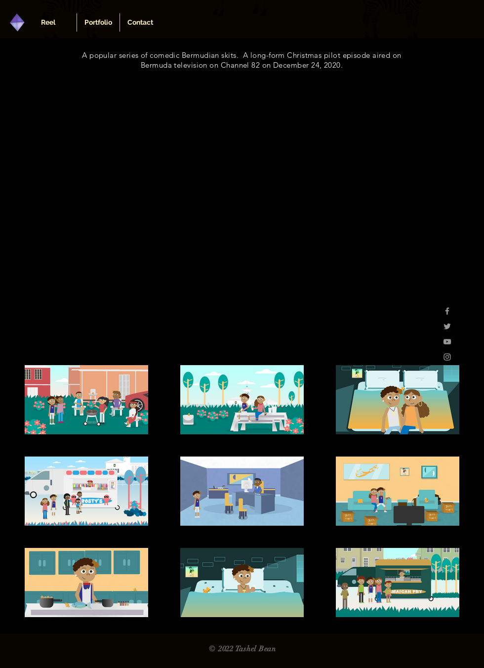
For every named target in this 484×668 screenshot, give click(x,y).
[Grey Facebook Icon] (447, 311)
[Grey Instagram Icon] (447, 357)
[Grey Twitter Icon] (447, 326)
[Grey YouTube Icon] (447, 341)
